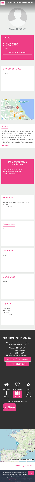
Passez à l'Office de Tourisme (12, 169)
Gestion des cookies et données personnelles (12, 479)
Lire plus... (4, 145)
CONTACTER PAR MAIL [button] (17, 52)
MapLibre (29, 459)
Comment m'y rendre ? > (23, 466)
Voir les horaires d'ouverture (12, 171)
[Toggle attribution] (33, 460)
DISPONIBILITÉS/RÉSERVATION (17, 359)
